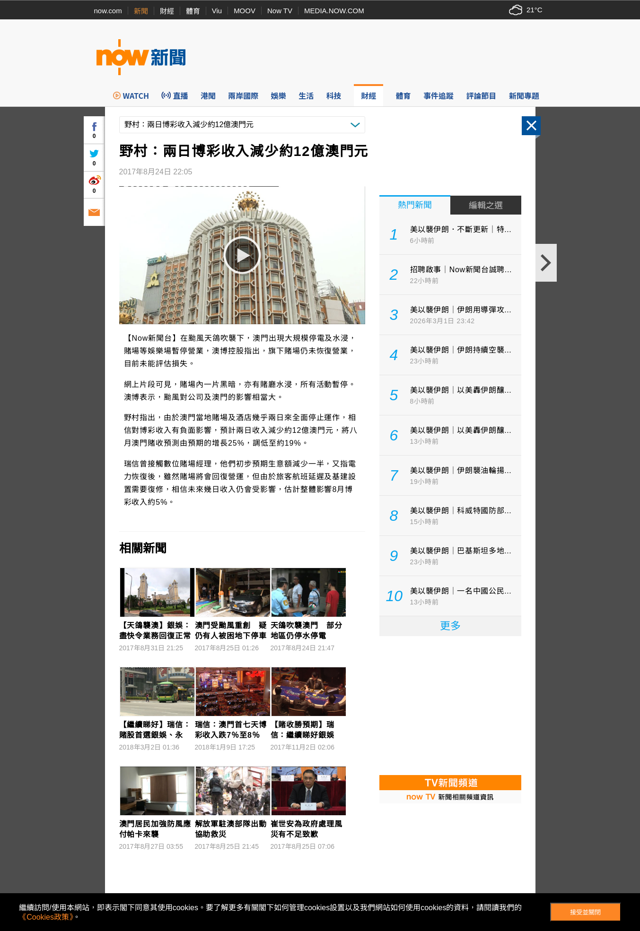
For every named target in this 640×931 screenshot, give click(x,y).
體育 (193, 11)
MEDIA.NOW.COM (334, 11)
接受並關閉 (585, 912)
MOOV (244, 11)
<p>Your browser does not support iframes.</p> (450, 705)
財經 (167, 11)
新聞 (141, 11)
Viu (217, 11)
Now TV (279, 11)
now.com (108, 11)
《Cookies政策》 (46, 917)
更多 (450, 626)
